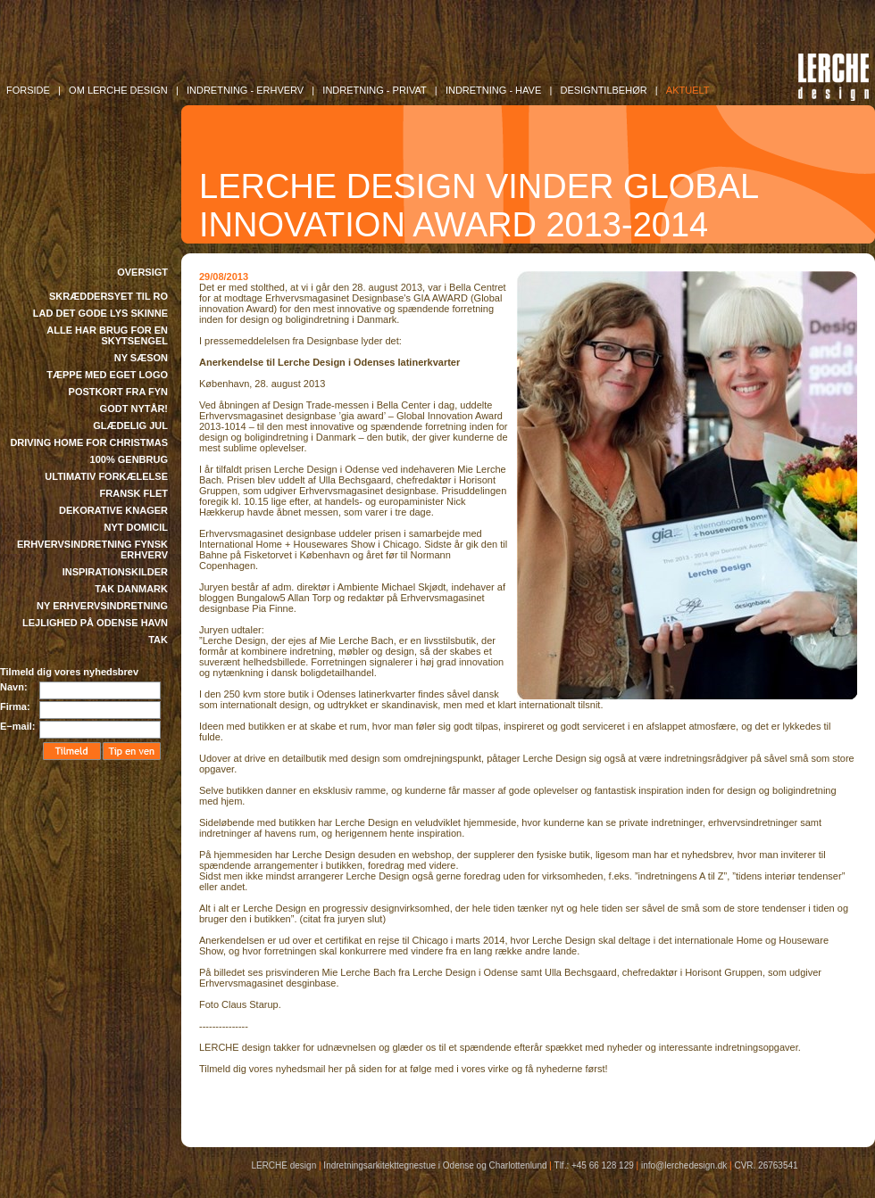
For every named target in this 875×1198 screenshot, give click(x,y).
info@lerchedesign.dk (684, 1165)
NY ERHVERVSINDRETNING (102, 605)
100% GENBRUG (129, 459)
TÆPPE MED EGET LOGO (107, 374)
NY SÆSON (141, 357)
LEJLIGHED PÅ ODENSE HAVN (95, 622)
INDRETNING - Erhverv (245, 90)
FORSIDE (28, 90)
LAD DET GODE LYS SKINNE (100, 313)
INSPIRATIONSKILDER (115, 571)
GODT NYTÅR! (134, 408)
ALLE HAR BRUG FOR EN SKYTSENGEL (107, 335)
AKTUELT (688, 90)
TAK (158, 639)
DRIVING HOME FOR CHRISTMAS (89, 442)
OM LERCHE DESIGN (118, 90)
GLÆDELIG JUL (130, 425)
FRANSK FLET (134, 493)
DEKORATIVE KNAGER (113, 510)
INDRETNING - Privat (374, 90)
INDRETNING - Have (493, 90)
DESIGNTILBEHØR (603, 90)
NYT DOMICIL (136, 527)
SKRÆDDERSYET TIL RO (108, 296)
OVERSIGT (142, 272)
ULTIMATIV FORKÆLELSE (106, 476)
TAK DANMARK (131, 588)
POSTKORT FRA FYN (118, 391)
